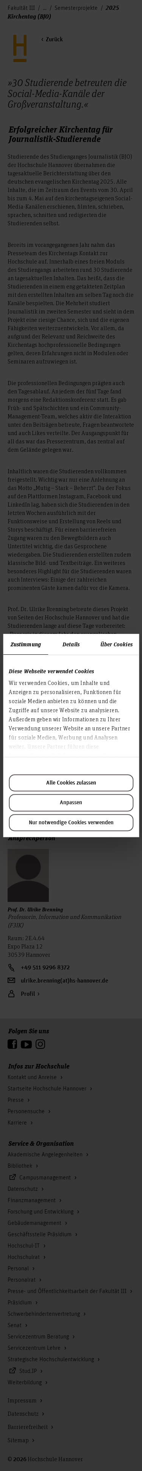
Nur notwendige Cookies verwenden (71, 823)
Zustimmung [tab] (26, 644)
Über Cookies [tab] (116, 644)
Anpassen (71, 803)
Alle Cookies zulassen (71, 783)
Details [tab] (71, 644)
